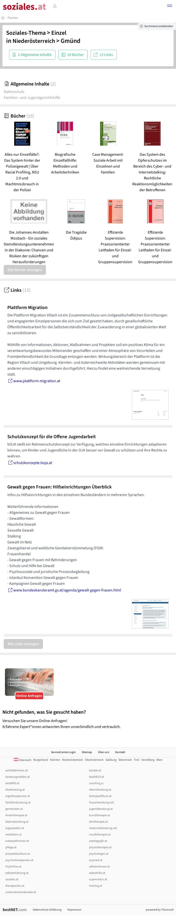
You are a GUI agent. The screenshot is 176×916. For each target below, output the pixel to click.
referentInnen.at (99, 866)
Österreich (22, 760)
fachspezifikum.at (100, 796)
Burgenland (40, 760)
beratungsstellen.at (17, 777)
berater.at (95, 770)
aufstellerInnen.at (16, 770)
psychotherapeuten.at (19, 860)
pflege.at (10, 847)
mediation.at (13, 834)
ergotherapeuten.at (17, 796)
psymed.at (95, 860)
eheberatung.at (15, 790)
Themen (13, 18)
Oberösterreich (94, 760)
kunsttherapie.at (99, 815)
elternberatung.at (100, 790)
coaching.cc (96, 783)
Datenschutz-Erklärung (47, 910)
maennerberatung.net (103, 828)
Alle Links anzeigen (23, 644)
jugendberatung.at (101, 809)
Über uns (103, 752)
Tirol (136, 760)
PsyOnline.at (13, 866)
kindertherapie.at (16, 815)
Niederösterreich (34, 41)
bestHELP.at (96, 777)
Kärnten (55, 760)
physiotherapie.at (100, 847)
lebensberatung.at (16, 822)
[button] (170, 6)
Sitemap (87, 752)
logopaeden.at (14, 828)
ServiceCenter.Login (63, 752)
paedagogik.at (98, 841)
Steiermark (125, 760)
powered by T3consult (160, 910)
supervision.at (98, 879)
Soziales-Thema (26, 33)
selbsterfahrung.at (16, 873)
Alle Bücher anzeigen (25, 270)
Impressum (74, 910)
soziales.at (11, 879)
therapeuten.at (14, 886)
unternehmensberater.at (20, 892)
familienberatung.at (17, 802)
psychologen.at (98, 854)
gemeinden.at (14, 809)
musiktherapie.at (99, 834)
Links (17, 290)
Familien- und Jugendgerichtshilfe (32, 97)
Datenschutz (14, 91)
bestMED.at (12, 783)
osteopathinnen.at (17, 841)
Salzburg (111, 760)
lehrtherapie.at (98, 822)
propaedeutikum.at (17, 854)
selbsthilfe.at (97, 873)
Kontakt (120, 752)
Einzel (59, 33)
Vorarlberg (147, 760)
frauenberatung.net (101, 802)
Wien (159, 760)
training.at (95, 886)
